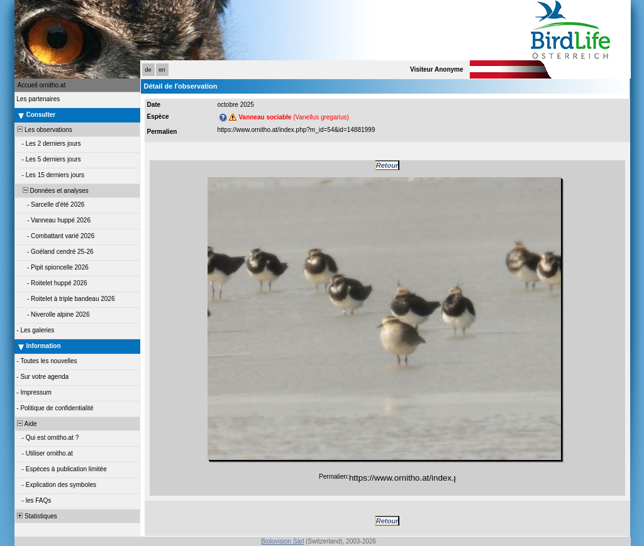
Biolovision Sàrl (282, 541)
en (161, 70)
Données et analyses (52, 190)
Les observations (44, 129)
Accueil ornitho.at (42, 85)
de (148, 70)
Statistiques (36, 516)
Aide (26, 423)
